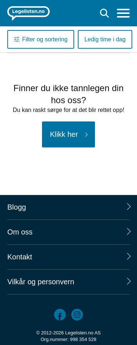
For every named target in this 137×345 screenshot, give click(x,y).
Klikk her (64, 134)
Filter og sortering (45, 39)
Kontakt (19, 257)
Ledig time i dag (105, 39)
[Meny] (123, 14)
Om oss (20, 232)
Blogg (16, 207)
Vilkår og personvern (40, 282)
